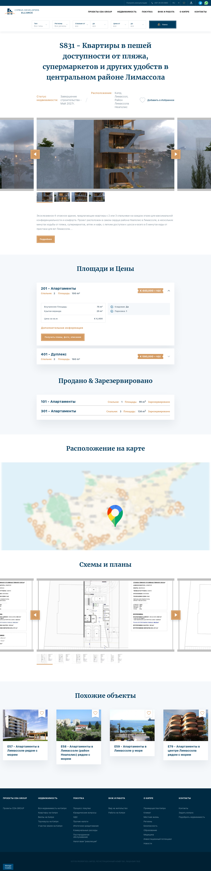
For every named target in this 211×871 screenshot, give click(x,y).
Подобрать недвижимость (192, 817)
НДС (75, 817)
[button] (35, 154)
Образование (150, 830)
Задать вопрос (186, 813)
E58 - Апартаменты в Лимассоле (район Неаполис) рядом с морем (77, 753)
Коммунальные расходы (85, 830)
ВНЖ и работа (166, 12)
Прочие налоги (80, 821)
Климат (147, 813)
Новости (148, 843)
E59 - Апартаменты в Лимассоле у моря (130, 748)
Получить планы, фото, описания (63, 337)
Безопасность (150, 826)
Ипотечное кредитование (86, 826)
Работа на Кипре (116, 813)
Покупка (147, 12)
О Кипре (184, 12)
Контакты (201, 12)
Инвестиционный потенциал (158, 839)
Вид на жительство (117, 808)
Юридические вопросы (84, 813)
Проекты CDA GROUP (100, 12)
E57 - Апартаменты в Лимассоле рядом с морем (23, 750)
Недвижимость (127, 12)
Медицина (149, 834)
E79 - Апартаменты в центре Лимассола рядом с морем (184, 750)
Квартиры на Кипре (48, 813)
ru (174, 3)
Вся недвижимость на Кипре (52, 808)
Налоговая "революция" (85, 841)
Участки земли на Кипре (50, 826)
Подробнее (46, 239)
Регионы (148, 821)
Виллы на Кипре (46, 817)
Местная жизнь (151, 817)
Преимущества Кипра (155, 808)
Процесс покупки (82, 808)
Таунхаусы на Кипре (48, 821)
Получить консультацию (136, 3)
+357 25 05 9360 (160, 3)
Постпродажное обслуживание (81, 835)
